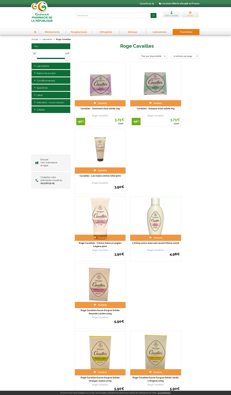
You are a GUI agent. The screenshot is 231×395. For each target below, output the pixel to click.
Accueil (35, 33)
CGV (163, 342)
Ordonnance (80, 350)
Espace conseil (81, 364)
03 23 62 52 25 (41, 368)
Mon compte (80, 369)
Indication (49, 97)
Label (38, 89)
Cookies (164, 350)
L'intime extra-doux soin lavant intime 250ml (94, 283)
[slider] (34, 53)
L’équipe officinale (82, 348)
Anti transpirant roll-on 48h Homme (137, 283)
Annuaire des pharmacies (86, 374)
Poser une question (83, 356)
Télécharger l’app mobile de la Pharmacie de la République (115, 321)
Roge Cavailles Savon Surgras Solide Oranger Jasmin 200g (94, 221)
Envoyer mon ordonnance (46, 157)
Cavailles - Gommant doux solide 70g (93, 99)
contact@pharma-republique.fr (49, 373)
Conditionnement (44, 75)
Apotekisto (169, 390)
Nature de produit (44, 67)
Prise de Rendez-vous (84, 342)
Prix (36, 41)
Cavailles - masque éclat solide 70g (137, 99)
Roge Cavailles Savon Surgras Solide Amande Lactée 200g (180, 160)
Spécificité (41, 82)
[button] (153, 50)
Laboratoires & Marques (85, 358)
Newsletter (79, 366)
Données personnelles (170, 348)
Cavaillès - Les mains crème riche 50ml (180, 99)
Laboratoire (47, 33)
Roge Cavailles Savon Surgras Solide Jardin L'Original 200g (137, 221)
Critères (39, 104)
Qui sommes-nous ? (83, 345)
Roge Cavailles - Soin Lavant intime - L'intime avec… (180, 283)
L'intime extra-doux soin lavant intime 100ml (137, 160)
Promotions (80, 361)
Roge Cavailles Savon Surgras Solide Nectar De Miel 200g (180, 221)
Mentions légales (168, 345)
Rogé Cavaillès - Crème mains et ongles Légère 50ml (94, 160)
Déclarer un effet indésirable (87, 353)
